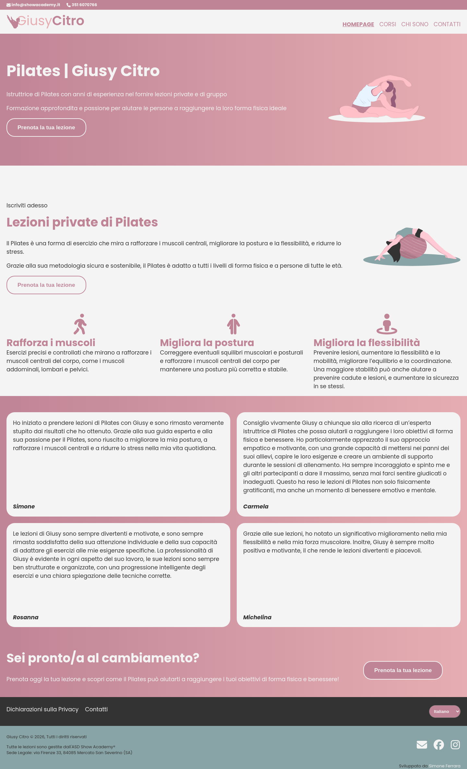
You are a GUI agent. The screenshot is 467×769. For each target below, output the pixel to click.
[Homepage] (45, 27)
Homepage (358, 24)
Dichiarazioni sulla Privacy (42, 709)
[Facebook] (436, 744)
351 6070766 (81, 4)
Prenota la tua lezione (46, 127)
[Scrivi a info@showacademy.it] (419, 744)
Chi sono (414, 24)
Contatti (447, 24)
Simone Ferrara (445, 766)
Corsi (387, 24)
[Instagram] (453, 744)
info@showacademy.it (33, 4)
